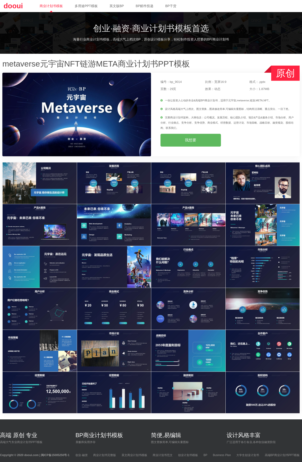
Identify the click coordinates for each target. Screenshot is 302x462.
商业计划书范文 (163, 455)
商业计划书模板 (51, 6)
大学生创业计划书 (247, 455)
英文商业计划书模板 (134, 455)
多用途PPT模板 (86, 6)
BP (205, 455)
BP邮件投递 (145, 6)
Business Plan (222, 455)
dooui (13, 6)
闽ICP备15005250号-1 (55, 455)
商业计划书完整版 (104, 455)
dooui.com (31, 455)
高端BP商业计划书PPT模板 (282, 455)
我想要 (190, 140)
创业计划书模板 (188, 455)
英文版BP (117, 6)
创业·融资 (81, 455)
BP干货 (170, 6)
